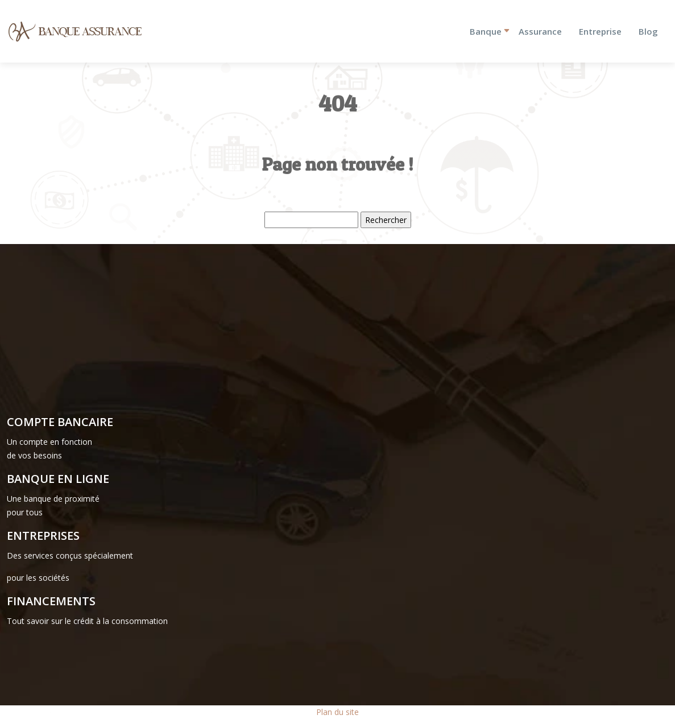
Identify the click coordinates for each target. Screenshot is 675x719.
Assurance (540, 31)
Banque (486, 31)
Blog (648, 31)
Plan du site (337, 711)
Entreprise (600, 31)
